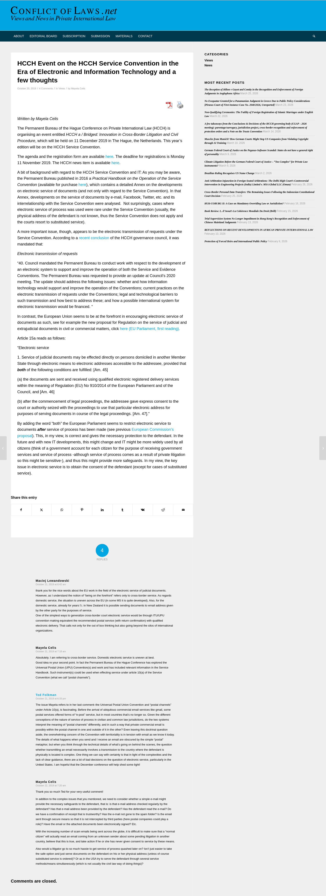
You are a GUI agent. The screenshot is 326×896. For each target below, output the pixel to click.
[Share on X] (42, 510)
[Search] (312, 36)
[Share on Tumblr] (123, 510)
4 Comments (46, 88)
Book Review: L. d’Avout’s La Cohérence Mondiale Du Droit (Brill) (240, 211)
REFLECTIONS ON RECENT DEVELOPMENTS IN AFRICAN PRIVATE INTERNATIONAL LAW (258, 229)
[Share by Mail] (183, 510)
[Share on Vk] (143, 510)
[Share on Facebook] (21, 510)
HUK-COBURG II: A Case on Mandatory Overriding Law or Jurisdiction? (244, 203)
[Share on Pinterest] (82, 510)
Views (62, 88)
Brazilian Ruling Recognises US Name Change (229, 173)
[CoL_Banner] (65, 15)
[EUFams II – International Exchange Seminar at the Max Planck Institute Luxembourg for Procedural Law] (322, 448)
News (208, 65)
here (109, 156)
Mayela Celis (78, 88)
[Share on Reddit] (163, 510)
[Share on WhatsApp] (62, 510)
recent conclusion (94, 238)
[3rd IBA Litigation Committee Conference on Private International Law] (3, 448)
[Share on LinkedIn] (102, 510)
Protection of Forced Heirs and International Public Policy (235, 241)
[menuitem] (19, 36)
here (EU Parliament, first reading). (150, 329)
